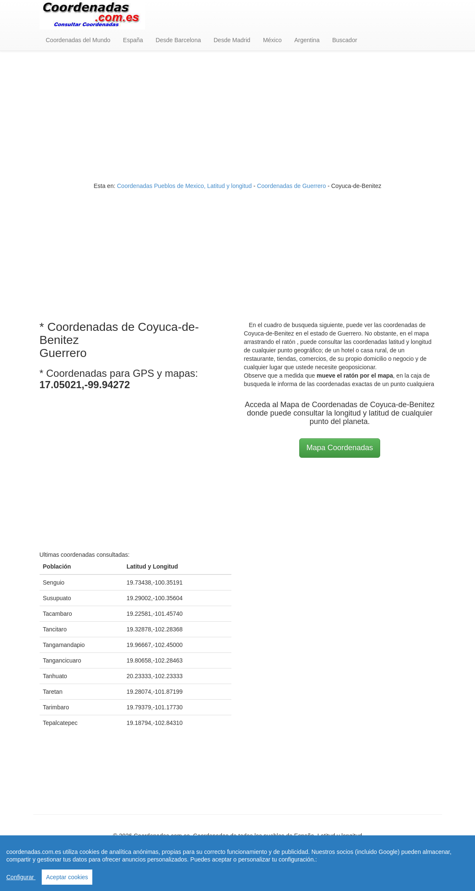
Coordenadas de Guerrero (291, 185)
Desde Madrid (232, 40)
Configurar (20, 877)
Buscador (344, 40)
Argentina (306, 40)
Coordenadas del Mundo (78, 40)
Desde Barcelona (178, 40)
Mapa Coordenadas (339, 447)
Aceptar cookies (67, 877)
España (133, 40)
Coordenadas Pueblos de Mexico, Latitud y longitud (184, 185)
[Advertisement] (238, 118)
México (272, 40)
